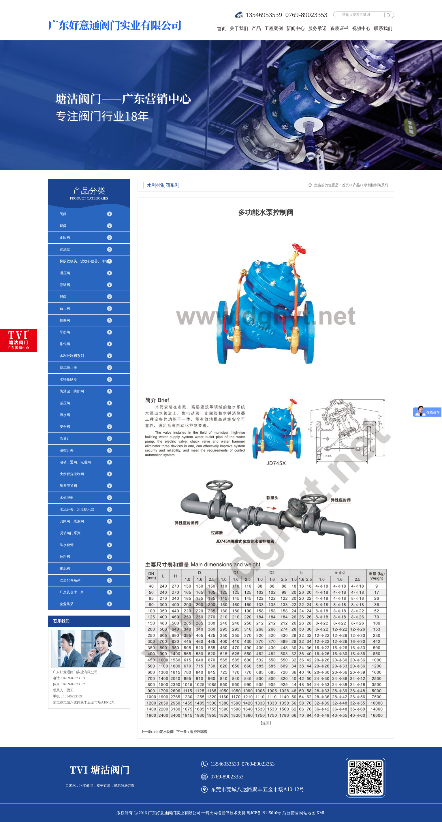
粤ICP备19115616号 (264, 813)
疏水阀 (65, 415)
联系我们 (383, 28)
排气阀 (65, 344)
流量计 (65, 439)
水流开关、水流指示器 (77, 509)
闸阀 (63, 214)
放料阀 (65, 557)
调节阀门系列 (70, 533)
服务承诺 (317, 28)
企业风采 (67, 604)
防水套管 (67, 545)
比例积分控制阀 (72, 474)
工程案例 (273, 28)
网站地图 (307, 813)
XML (321, 813)
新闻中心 (295, 28)
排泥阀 (65, 569)
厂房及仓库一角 (72, 592)
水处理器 (67, 498)
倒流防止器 (68, 368)
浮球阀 (65, 285)
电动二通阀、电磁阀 (75, 462)
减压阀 (65, 403)
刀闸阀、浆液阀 (72, 521)
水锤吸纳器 (68, 379)
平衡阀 (65, 332)
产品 (256, 28)
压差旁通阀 (68, 486)
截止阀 (65, 308)
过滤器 (65, 249)
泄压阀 (65, 273)
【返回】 (266, 723)
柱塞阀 (65, 320)
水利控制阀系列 (72, 356)
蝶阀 (63, 226)
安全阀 (65, 427)
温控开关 (67, 450)
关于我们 (239, 28)
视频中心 (361, 28)
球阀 (63, 297)
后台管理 (290, 813)
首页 (221, 28)
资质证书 (339, 28)
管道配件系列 (70, 580)
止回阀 (65, 238)
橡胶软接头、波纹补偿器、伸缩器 (86, 261)
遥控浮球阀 (198, 732)
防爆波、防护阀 (72, 391)
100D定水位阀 (163, 732)
